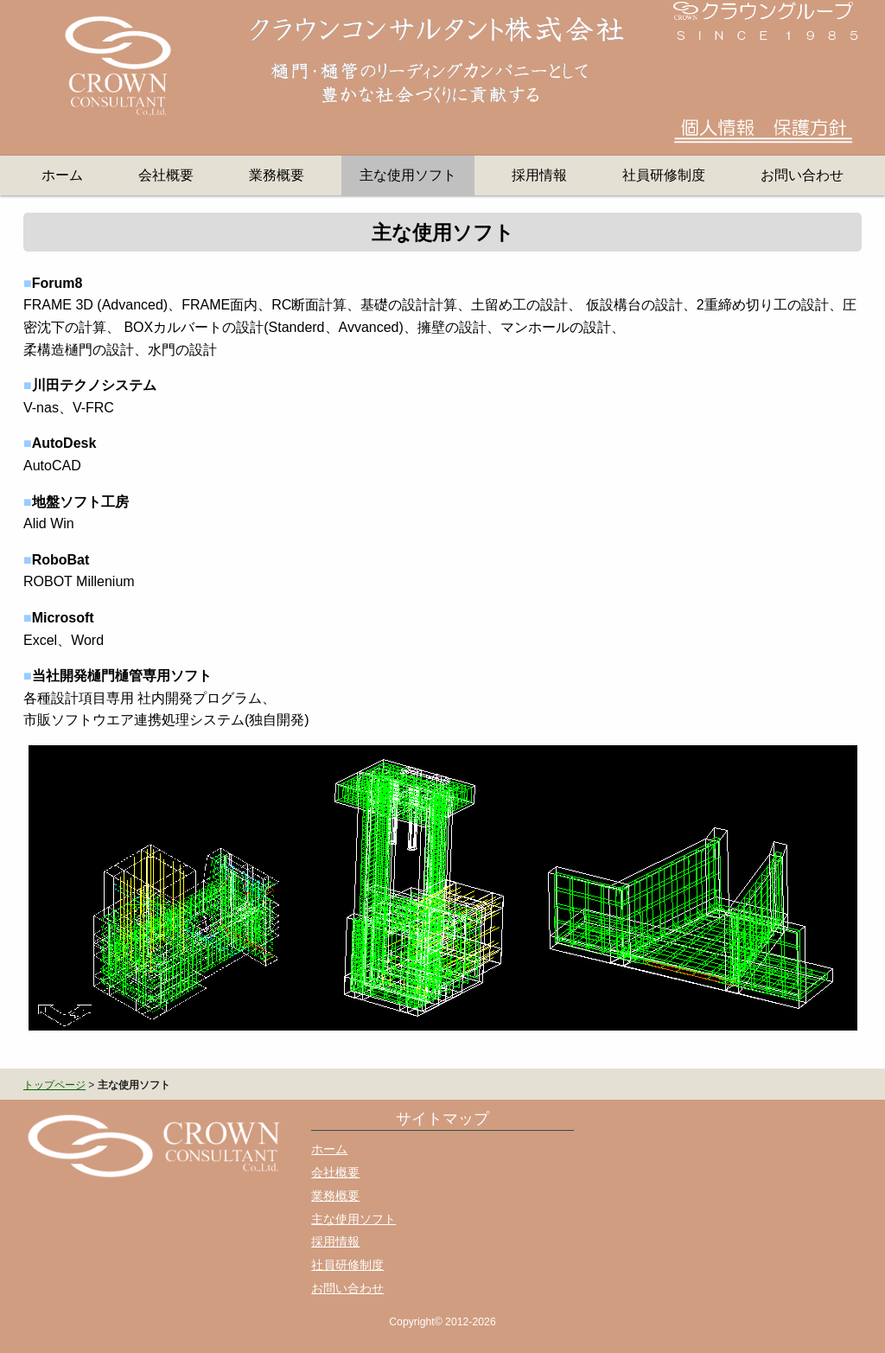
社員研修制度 (663, 175)
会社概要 (166, 175)
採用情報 (539, 175)
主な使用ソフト (408, 175)
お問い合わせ (802, 175)
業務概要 (276, 175)
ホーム (62, 175)
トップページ (54, 1085)
